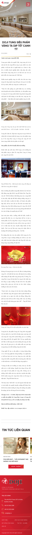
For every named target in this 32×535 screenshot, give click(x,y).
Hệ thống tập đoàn (8, 523)
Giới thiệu (5, 520)
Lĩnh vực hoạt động (21, 520)
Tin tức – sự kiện (22, 523)
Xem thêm (16, 466)
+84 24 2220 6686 (9, 509)
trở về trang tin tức (17, 32)
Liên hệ (4, 526)
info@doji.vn (8, 513)
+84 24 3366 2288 (9, 505)
